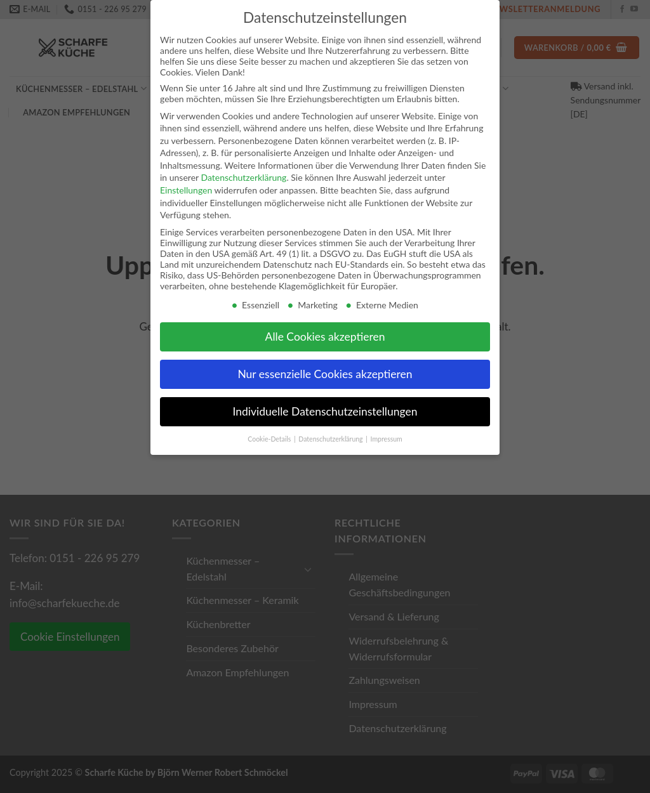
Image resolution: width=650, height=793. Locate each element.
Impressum (386, 439)
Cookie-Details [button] (270, 439)
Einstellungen (186, 190)
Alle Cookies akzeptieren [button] (325, 336)
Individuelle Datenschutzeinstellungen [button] (325, 411)
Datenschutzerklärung (243, 177)
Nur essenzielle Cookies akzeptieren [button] (324, 374)
